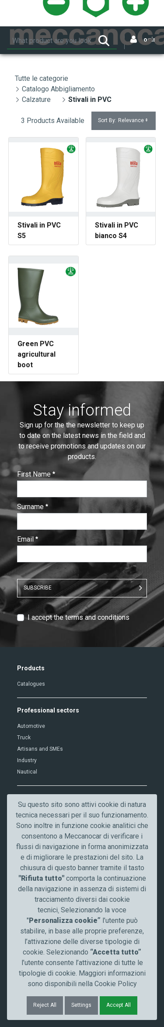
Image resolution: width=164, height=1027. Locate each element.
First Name (36, 474)
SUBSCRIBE (38, 588)
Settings (81, 1005)
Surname (32, 507)
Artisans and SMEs (40, 749)
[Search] (49, 41)
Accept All (118, 1005)
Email (27, 539)
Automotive (31, 726)
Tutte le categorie (41, 78)
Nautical (27, 772)
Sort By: (123, 120)
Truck (24, 737)
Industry (27, 760)
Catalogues (31, 684)
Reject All (44, 1005)
